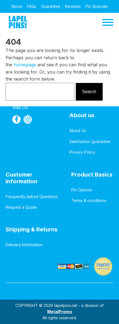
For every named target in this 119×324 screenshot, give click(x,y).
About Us (77, 130)
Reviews (73, 6)
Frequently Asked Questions (32, 196)
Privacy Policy (82, 152)
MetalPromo (59, 311)
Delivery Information (24, 244)
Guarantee (50, 6)
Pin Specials (96, 6)
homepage (25, 64)
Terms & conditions (88, 200)
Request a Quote (21, 207)
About (16, 6)
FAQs (31, 6)
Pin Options (81, 189)
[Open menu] (107, 22)
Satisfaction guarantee (90, 141)
